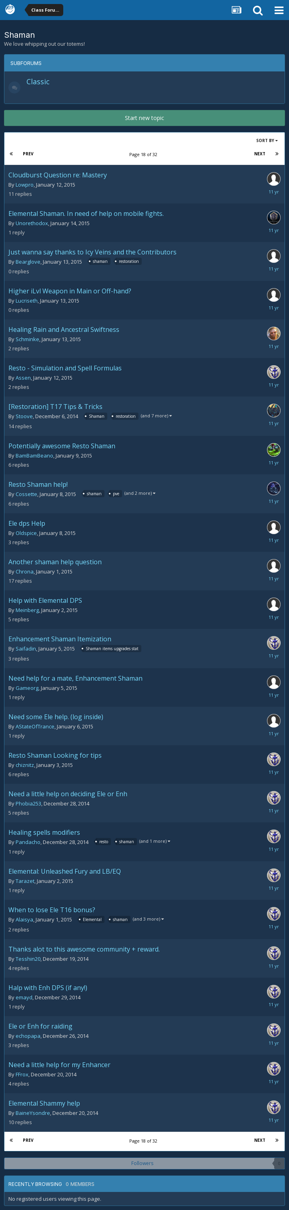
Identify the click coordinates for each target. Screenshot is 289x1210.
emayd (24, 997)
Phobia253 (28, 803)
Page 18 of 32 (144, 154)
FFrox (22, 1074)
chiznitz (25, 765)
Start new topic (144, 118)
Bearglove (28, 261)
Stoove (24, 416)
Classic (38, 81)
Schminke (27, 339)
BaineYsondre (33, 1112)
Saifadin (26, 648)
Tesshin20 (28, 958)
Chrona (25, 571)
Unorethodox (32, 223)
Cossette (26, 494)
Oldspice (26, 533)
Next (259, 154)
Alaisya (24, 919)
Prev (28, 154)
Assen (23, 377)
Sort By (267, 140)
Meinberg (27, 610)
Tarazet (25, 881)
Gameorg (27, 687)
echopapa (28, 1035)
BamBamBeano (34, 455)
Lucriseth (27, 300)
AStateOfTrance (35, 726)
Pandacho (28, 842)
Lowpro (25, 184)
